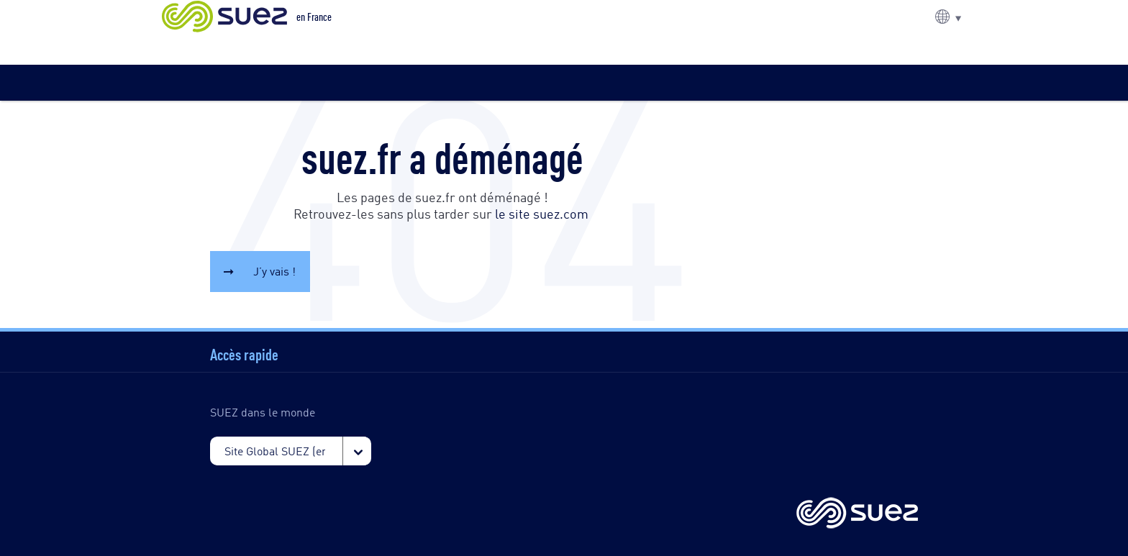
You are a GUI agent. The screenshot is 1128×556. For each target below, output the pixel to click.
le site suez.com (541, 213)
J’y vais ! (274, 270)
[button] (948, 16)
